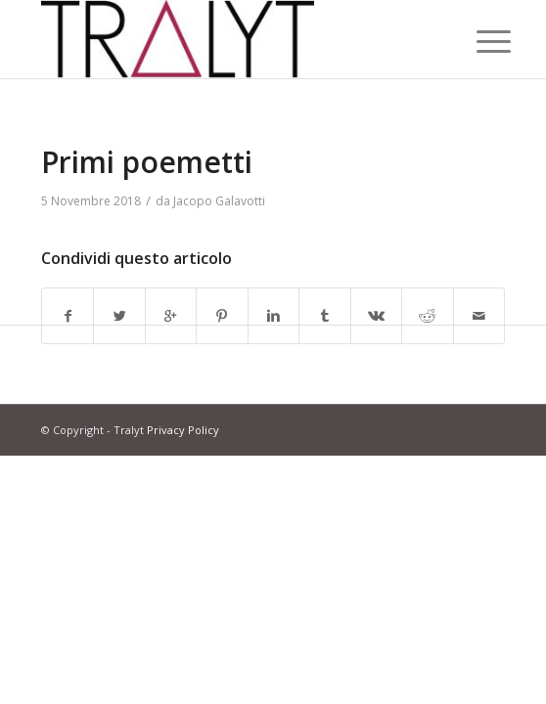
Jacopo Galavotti (219, 201)
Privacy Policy (183, 429)
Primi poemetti (146, 162)
